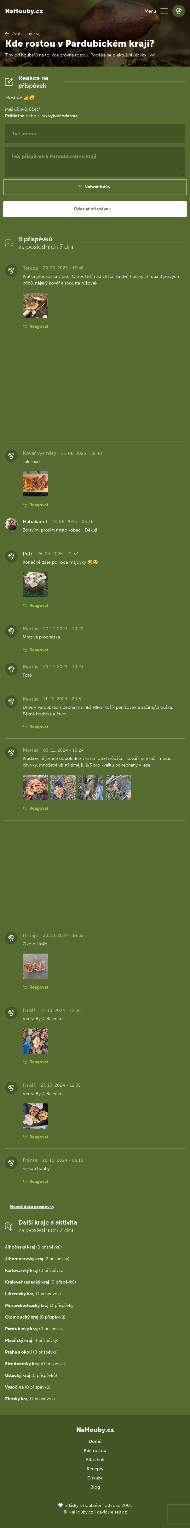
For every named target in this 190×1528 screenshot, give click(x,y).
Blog (95, 1487)
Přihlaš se (15, 116)
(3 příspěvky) (40, 1305)
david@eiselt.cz (112, 1512)
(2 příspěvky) (37, 1258)
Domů (95, 1441)
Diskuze (95, 1478)
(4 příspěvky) (31, 1340)
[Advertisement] (95, 390)
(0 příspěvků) (33, 1247)
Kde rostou (95, 1450)
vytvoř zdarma (63, 116)
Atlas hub (95, 1459)
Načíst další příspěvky (32, 1206)
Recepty (95, 1469)
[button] (164, 11)
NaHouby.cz (24, 11)
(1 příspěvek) (33, 1293)
